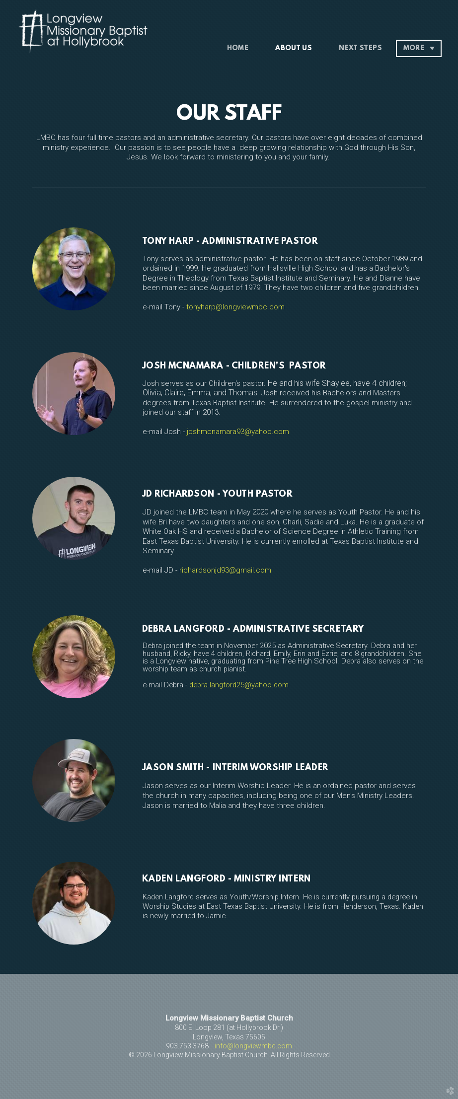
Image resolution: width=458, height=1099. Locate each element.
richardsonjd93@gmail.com (225, 570)
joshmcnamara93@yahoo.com (238, 431)
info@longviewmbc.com (253, 1046)
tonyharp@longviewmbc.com (235, 306)
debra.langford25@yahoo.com (239, 684)
